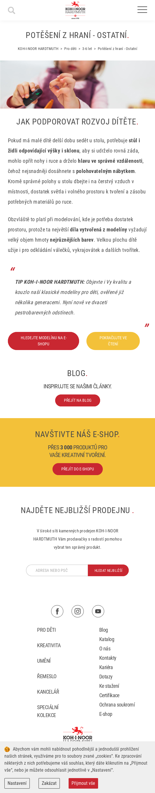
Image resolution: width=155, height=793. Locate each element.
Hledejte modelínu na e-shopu (44, 340)
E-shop (105, 714)
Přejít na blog (77, 400)
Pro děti (70, 48)
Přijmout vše (83, 783)
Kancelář (48, 692)
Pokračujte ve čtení (113, 340)
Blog (103, 630)
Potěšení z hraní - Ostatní (117, 48)
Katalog (106, 639)
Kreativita (48, 645)
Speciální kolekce (47, 711)
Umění (43, 661)
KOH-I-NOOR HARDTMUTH (38, 48)
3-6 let (87, 48)
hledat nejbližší (108, 571)
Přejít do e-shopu (77, 469)
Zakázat (49, 783)
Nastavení (17, 783)
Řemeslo (46, 676)
